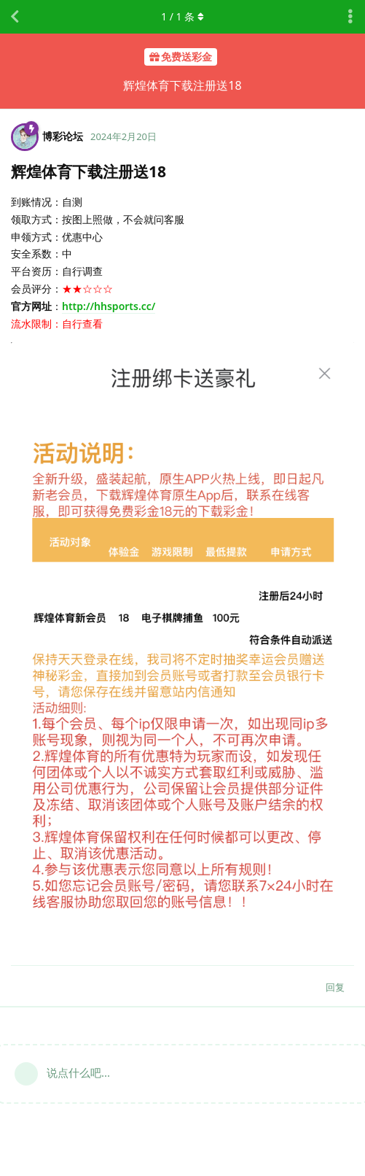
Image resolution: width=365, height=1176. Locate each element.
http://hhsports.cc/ (108, 306)
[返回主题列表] (14, 17)
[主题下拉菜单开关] (350, 17)
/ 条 (182, 16)
